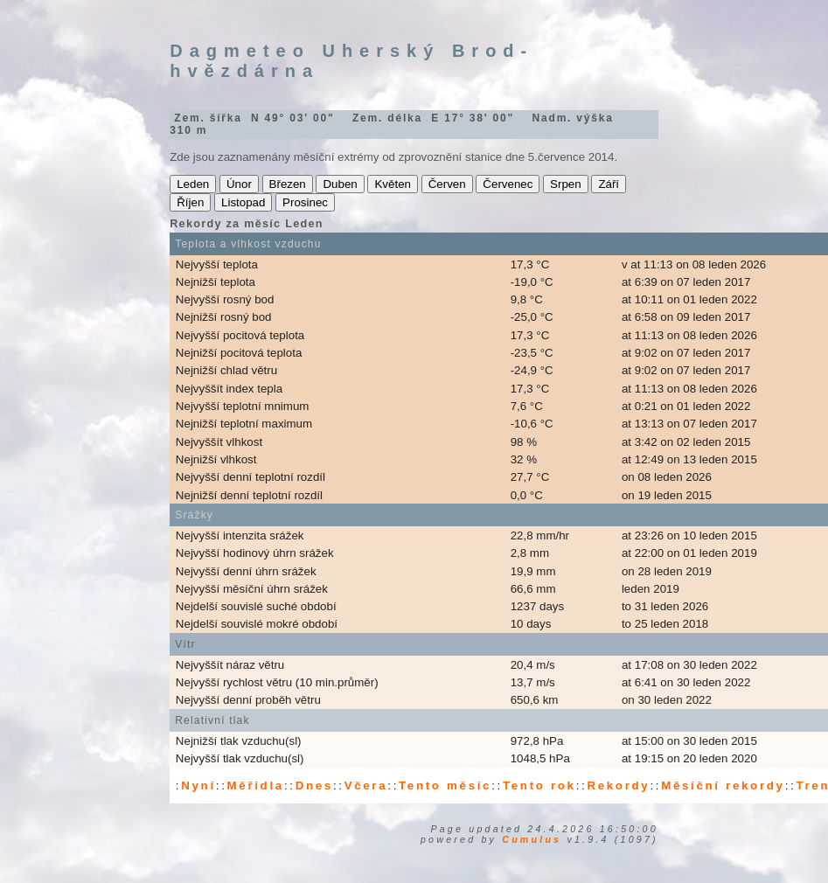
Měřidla (255, 785)
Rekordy (618, 785)
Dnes (314, 785)
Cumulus (531, 839)
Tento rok (539, 785)
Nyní (198, 785)
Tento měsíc (445, 785)
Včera (366, 785)
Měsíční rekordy (722, 785)
